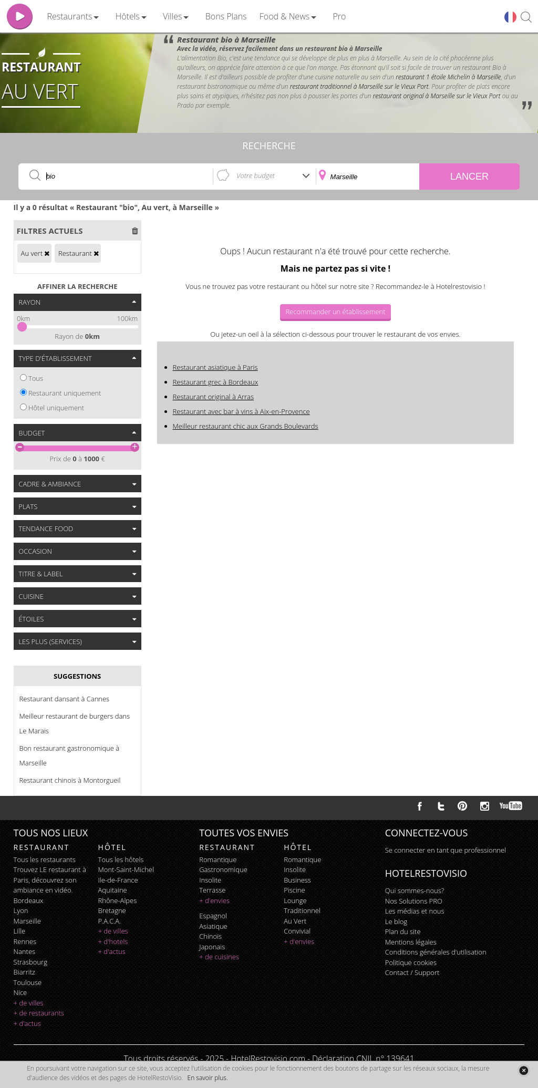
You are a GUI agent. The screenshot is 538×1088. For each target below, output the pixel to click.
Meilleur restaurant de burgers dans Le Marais (74, 723)
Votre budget (255, 175)
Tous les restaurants (45, 859)
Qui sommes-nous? (414, 890)
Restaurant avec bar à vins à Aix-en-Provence (241, 411)
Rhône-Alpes (117, 900)
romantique (217, 859)
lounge (295, 900)
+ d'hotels (113, 941)
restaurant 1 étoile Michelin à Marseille (448, 76)
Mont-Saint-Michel (126, 869)
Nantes (24, 951)
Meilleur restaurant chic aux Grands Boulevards (245, 426)
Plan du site (403, 931)
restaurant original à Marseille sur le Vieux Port (437, 95)
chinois (210, 936)
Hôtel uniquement (56, 407)
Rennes (25, 941)
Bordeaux (29, 900)
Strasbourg (30, 962)
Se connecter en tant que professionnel (445, 850)
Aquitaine (112, 890)
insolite (210, 880)
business (297, 880)
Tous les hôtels (121, 859)
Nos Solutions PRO (413, 901)
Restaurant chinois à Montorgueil (70, 780)
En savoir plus (207, 1077)
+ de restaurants (39, 1013)
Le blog (396, 921)
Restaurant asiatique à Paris (215, 367)
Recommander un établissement (335, 311)
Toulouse (28, 982)
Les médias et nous (414, 911)
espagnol (213, 915)
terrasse (212, 890)
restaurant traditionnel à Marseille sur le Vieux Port (359, 86)
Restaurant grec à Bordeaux (215, 382)
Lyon (21, 910)
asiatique (213, 926)
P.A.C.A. (109, 921)
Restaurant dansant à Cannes (64, 698)
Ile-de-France (118, 880)
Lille (20, 931)
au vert (295, 921)
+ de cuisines (219, 956)
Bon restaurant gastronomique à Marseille (69, 755)
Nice (20, 992)
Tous (35, 378)
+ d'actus (27, 1023)
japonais (212, 946)
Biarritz (24, 972)
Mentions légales (411, 942)
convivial (297, 931)
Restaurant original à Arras (213, 396)
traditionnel (302, 910)
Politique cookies (411, 962)
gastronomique (223, 869)
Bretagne (112, 910)
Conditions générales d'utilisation (436, 952)
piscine (294, 890)
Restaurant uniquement (64, 393)
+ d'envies (214, 900)
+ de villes (29, 1003)
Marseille (27, 921)
